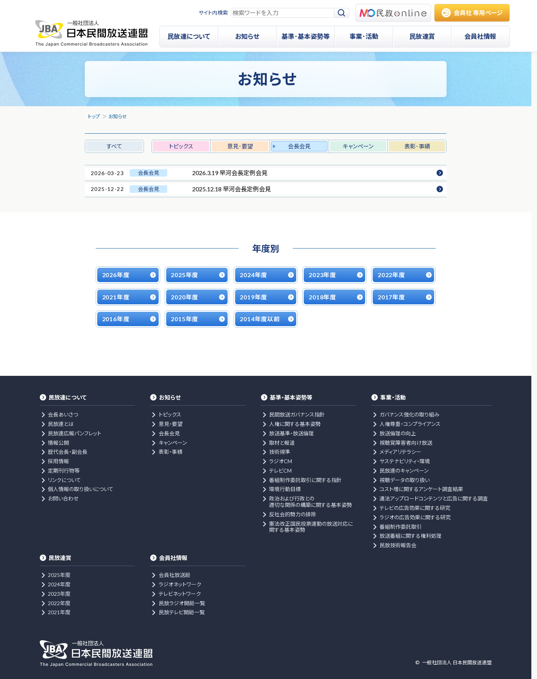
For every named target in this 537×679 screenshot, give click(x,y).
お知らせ (118, 116)
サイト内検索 (213, 12)
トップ (94, 116)
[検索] (341, 13)
